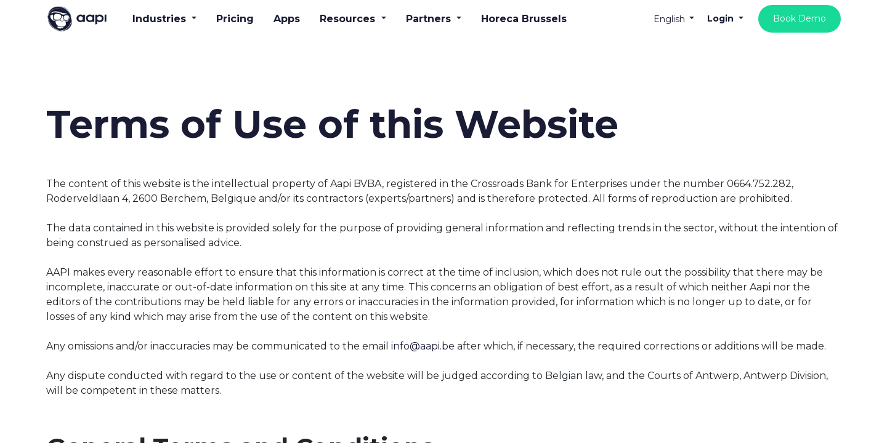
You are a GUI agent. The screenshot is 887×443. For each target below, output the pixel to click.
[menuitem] (235, 19)
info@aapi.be (423, 346)
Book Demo (799, 18)
